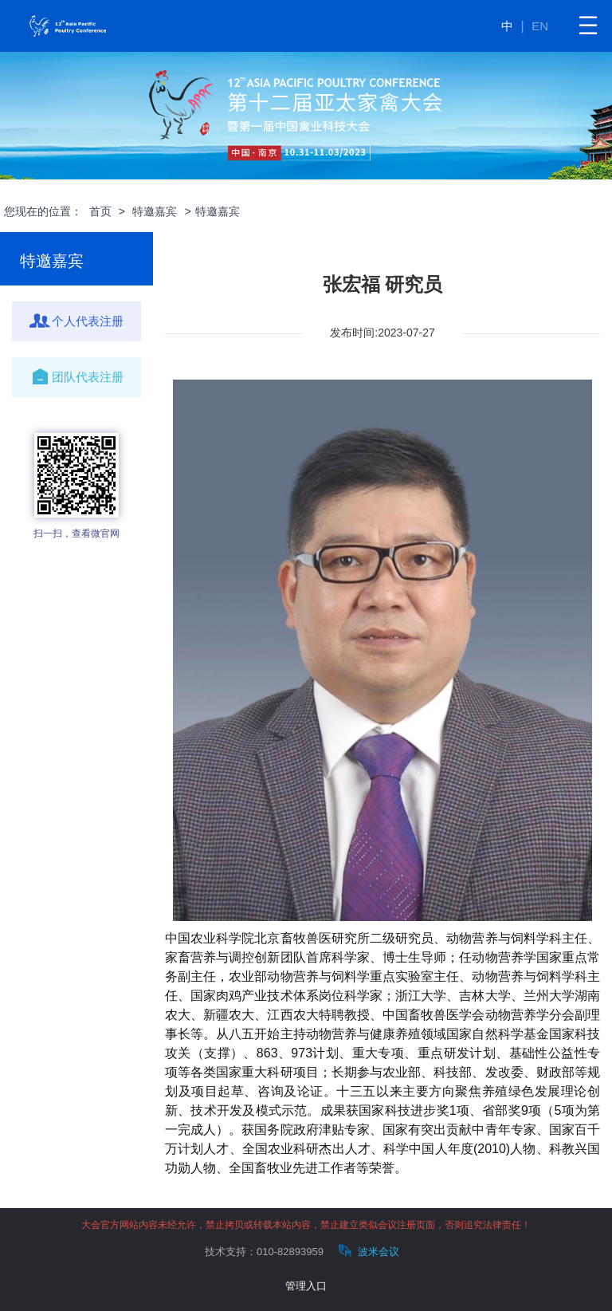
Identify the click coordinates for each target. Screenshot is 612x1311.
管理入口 (306, 1286)
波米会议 (367, 1251)
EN (540, 26)
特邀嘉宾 (154, 211)
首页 (100, 211)
